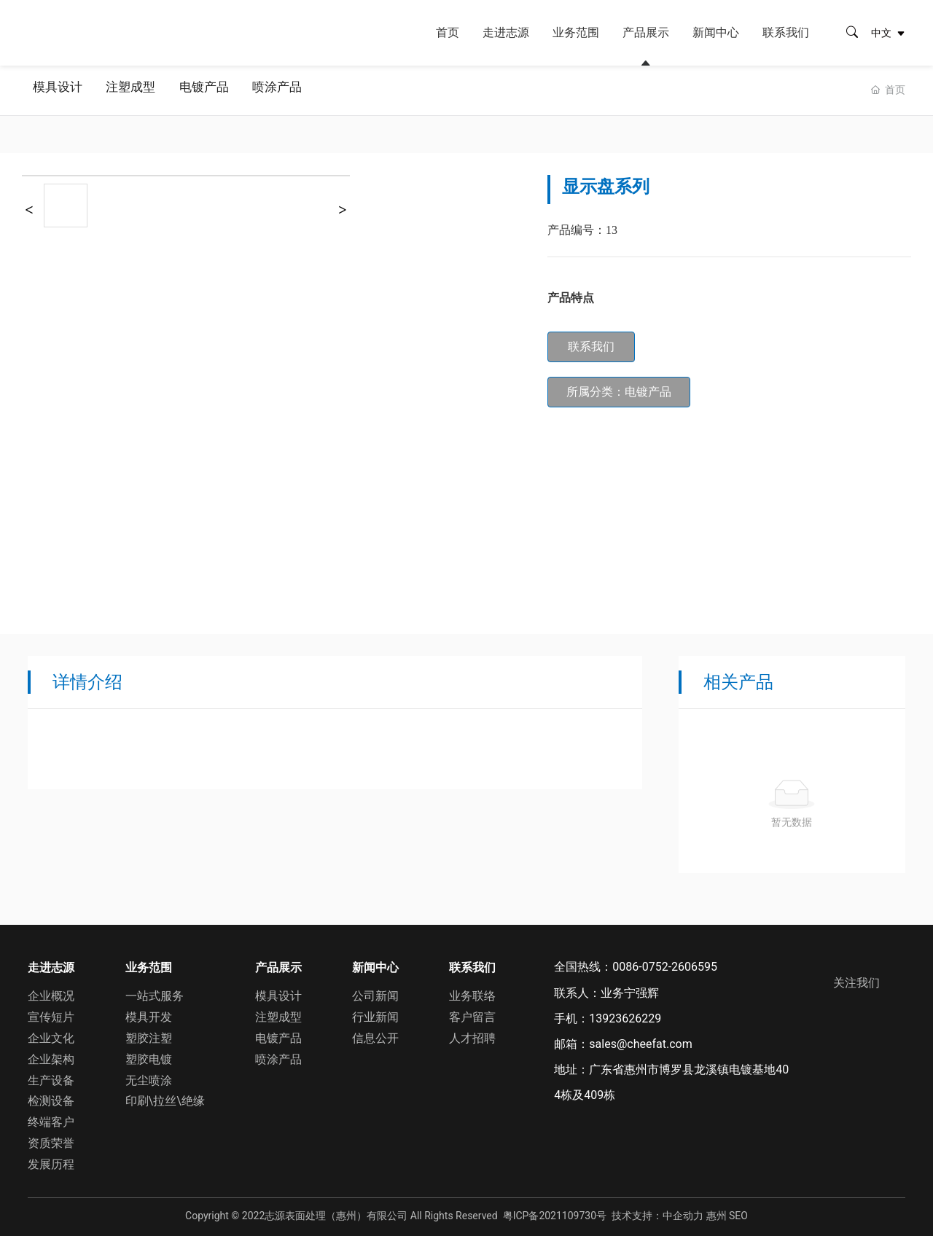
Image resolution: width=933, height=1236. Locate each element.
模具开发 (148, 1015)
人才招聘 (472, 1036)
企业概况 (51, 994)
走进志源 (506, 32)
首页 (447, 32)
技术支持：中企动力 (657, 1213)
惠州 (716, 1213)
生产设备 (51, 1077)
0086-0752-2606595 (664, 967)
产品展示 (645, 32)
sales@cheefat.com (640, 1044)
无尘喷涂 (148, 1077)
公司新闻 (375, 994)
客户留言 (472, 1015)
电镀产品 (217, 90)
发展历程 (51, 1162)
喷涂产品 (296, 90)
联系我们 (785, 32)
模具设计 (60, 90)
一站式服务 (154, 994)
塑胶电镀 (148, 1057)
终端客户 (51, 1120)
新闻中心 (715, 32)
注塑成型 (138, 90)
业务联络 (472, 994)
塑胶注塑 (148, 1036)
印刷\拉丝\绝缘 (165, 1099)
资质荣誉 (51, 1141)
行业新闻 (375, 1015)
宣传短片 (51, 1015)
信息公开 (375, 1036)
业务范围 (576, 32)
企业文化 (51, 1036)
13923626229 (625, 1018)
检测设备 (51, 1099)
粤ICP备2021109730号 (554, 1213)
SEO (738, 1213)
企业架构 (51, 1057)
